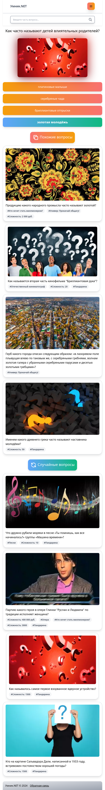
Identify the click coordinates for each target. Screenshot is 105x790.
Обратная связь (39, 785)
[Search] (90, 19)
